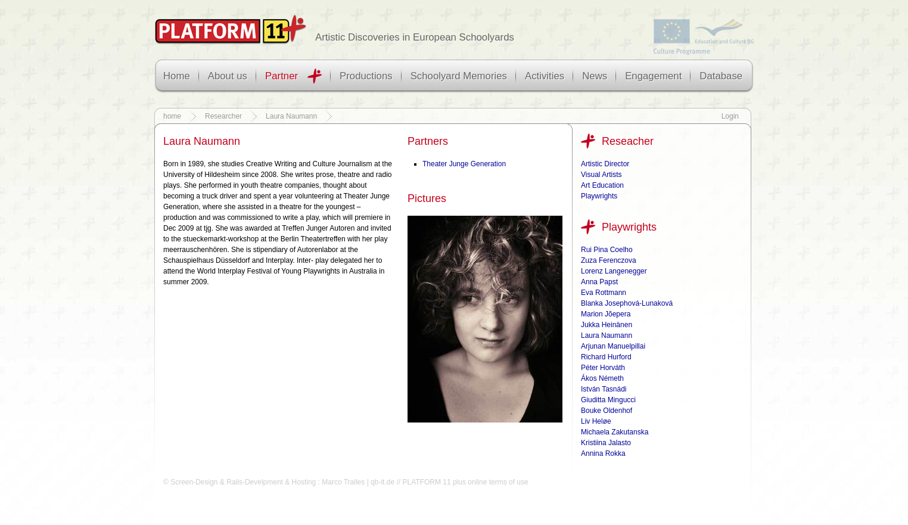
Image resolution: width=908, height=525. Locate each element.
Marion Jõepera (605, 314)
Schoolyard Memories (459, 76)
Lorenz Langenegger (614, 271)
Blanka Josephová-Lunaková (627, 303)
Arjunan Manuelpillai (613, 346)
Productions (366, 76)
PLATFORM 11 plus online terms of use (465, 482)
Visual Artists (601, 174)
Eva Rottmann (603, 292)
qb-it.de (382, 482)
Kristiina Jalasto (606, 443)
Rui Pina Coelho (607, 250)
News (594, 76)
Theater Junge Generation (464, 164)
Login (730, 116)
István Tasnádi (604, 389)
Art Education (602, 185)
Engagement (653, 76)
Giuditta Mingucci (608, 400)
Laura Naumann (291, 116)
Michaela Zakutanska (614, 432)
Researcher (223, 116)
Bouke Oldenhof (606, 410)
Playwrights (599, 196)
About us (227, 76)
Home (176, 76)
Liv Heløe (596, 421)
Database (720, 76)
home (172, 116)
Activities (544, 76)
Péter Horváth (603, 368)
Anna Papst (599, 282)
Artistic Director (605, 164)
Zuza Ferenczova (608, 260)
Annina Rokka (603, 453)
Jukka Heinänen (606, 325)
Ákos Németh (602, 378)
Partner (281, 76)
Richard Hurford (606, 357)
